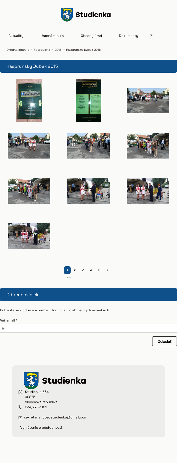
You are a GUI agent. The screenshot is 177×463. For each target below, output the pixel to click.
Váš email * (8, 323)
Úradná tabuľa (52, 38)
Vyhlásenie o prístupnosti (41, 430)
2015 (58, 53)
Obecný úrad (91, 38)
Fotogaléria (42, 53)
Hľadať (165, 18)
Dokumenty (128, 38)
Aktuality (16, 38)
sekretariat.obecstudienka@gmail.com (55, 420)
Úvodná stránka (17, 53)
